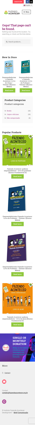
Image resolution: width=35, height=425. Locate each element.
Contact (7, 373)
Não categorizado (13, 118)
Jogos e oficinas (13, 114)
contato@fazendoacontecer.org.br (15, 393)
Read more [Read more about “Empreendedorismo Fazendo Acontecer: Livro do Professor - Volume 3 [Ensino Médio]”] (26, 90)
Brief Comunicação (21, 413)
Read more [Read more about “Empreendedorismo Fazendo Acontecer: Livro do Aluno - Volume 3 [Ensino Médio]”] (9, 90)
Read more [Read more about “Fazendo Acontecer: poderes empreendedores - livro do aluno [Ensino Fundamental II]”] (17, 325)
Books (9, 111)
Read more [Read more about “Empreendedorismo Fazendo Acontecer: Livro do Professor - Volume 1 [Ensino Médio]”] (17, 224)
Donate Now (18, 1)
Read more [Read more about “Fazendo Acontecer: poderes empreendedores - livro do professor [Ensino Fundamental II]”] (17, 176)
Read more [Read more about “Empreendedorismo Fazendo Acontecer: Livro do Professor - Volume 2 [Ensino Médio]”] (17, 274)
